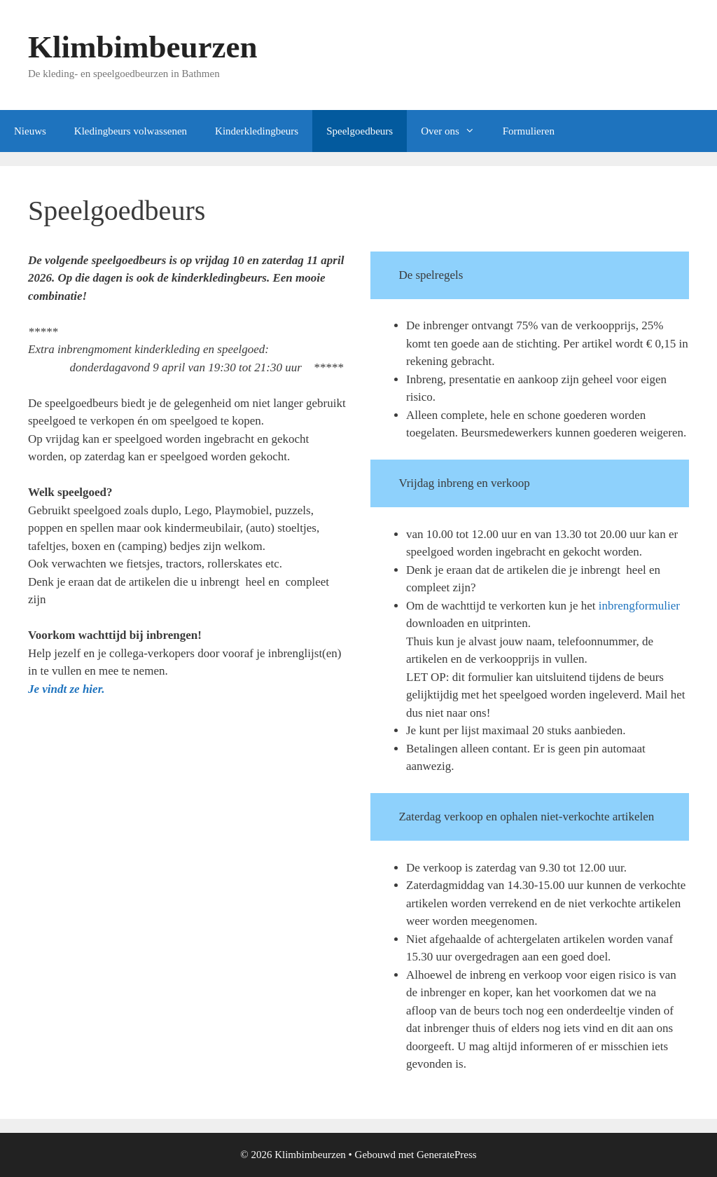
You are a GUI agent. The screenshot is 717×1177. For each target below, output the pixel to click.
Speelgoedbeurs (359, 131)
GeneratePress (447, 1154)
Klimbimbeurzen (142, 46)
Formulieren (529, 131)
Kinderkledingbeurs (256, 131)
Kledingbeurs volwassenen (130, 131)
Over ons (455, 131)
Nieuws (30, 131)
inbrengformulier (639, 605)
